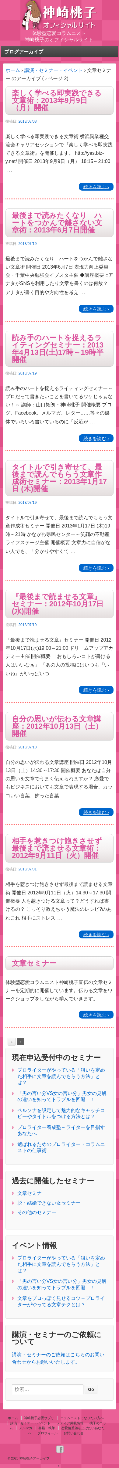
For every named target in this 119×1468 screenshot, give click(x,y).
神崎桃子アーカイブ (34, 1458)
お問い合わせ (74, 1433)
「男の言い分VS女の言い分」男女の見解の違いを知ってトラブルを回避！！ (62, 1096)
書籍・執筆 (46, 1428)
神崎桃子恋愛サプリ (39, 1418)
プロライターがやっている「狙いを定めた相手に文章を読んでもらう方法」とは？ (61, 1076)
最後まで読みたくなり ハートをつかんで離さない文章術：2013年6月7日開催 (57, 223)
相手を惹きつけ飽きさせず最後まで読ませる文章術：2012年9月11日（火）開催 (57, 848)
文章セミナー (34, 963)
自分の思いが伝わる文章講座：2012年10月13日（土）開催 (57, 726)
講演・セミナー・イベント (53, 70)
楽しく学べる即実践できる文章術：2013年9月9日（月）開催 (57, 100)
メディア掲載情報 (70, 1423)
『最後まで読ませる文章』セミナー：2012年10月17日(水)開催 (58, 604)
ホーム (12, 70)
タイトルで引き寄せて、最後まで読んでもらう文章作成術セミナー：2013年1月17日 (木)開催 (59, 478)
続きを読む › (96, 186)
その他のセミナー (36, 1212)
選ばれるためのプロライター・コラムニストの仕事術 (61, 1147)
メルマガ (25, 1428)
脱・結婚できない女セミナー (49, 1202)
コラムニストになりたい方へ (82, 1418)
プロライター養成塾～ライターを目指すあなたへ (61, 1130)
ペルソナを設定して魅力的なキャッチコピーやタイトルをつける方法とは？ (61, 1113)
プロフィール (47, 1433)
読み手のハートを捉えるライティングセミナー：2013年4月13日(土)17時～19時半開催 (57, 348)
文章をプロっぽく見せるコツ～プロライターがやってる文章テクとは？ (61, 1301)
